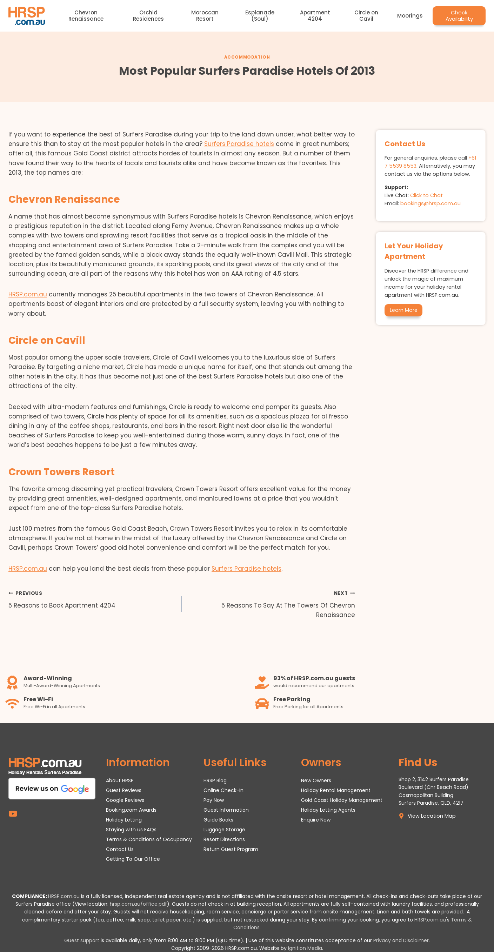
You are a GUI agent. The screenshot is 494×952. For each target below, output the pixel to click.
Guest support (81, 940)
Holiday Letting (124, 819)
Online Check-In (223, 790)
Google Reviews (125, 800)
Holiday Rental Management (335, 790)
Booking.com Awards (131, 809)
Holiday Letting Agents (328, 809)
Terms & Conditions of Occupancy (149, 839)
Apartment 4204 (315, 15)
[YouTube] (12, 813)
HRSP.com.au (27, 294)
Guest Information (226, 809)
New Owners (316, 780)
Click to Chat (426, 195)
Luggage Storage (224, 829)
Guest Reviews (123, 790)
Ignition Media (305, 948)
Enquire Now (316, 819)
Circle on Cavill (46, 340)
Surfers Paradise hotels (239, 144)
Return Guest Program (230, 849)
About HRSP (120, 780)
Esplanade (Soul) (259, 15)
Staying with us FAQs (131, 829)
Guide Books (218, 819)
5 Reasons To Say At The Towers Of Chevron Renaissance (271, 603)
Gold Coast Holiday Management (341, 800)
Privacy (382, 940)
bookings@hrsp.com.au (430, 203)
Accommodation (247, 57)
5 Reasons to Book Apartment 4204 (92, 599)
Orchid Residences (148, 15)
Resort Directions (224, 839)
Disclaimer (416, 940)
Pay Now (213, 800)
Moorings (410, 15)
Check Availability (459, 15)
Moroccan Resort (205, 15)
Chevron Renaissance (86, 15)
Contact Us (120, 849)
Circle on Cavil (366, 15)
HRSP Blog (215, 780)
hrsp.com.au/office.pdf (138, 903)
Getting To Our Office (133, 859)
